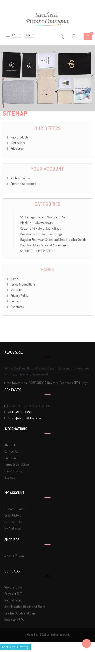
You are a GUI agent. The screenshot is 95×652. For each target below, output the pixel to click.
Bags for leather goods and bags (41, 234)
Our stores (17, 307)
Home (41, 78)
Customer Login (14, 509)
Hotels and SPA (14, 620)
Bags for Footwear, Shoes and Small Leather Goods (53, 240)
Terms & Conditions (23, 284)
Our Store (10, 458)
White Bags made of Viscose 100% (42, 217)
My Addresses (13, 528)
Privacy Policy (19, 296)
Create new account (23, 184)
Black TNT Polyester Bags (36, 223)
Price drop (17, 148)
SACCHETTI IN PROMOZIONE (37, 251)
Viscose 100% (13, 587)
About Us (16, 290)
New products (19, 137)
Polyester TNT (13, 594)
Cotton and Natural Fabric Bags (40, 228)
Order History (12, 515)
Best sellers (17, 143)
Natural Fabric (13, 600)
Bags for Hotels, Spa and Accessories (44, 245)
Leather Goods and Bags (20, 613)
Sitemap (9, 477)
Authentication (20, 178)
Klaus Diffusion (14, 556)
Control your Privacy (15, 647)
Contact (15, 301)
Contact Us (11, 451)
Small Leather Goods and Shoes (25, 607)
